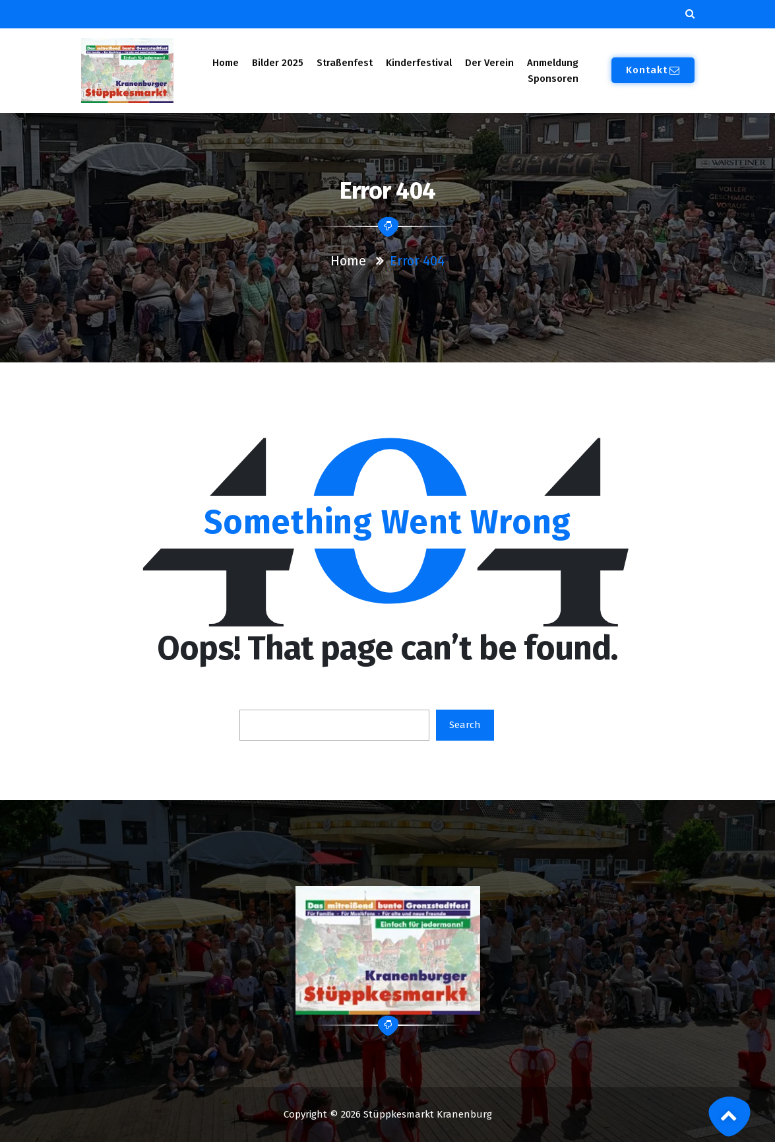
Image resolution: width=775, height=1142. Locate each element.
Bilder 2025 (277, 63)
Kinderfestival (419, 63)
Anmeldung (552, 63)
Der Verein (489, 63)
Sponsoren (553, 78)
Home (225, 63)
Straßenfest (345, 63)
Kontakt (653, 70)
